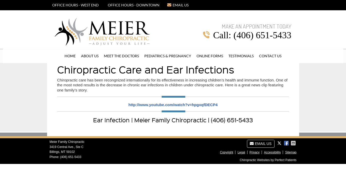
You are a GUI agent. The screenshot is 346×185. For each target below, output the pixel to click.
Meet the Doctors (121, 56)
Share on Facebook (287, 143)
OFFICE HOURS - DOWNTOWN (133, 5)
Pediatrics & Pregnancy (167, 56)
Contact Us (270, 56)
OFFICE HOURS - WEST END (75, 5)
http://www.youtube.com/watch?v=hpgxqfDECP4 (173, 105)
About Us (90, 56)
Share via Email (294, 143)
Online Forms (210, 56)
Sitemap (290, 152)
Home (70, 56)
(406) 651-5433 (70, 157)
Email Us (178, 5)
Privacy (255, 152)
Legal (241, 152)
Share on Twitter (280, 143)
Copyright (226, 152)
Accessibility (272, 152)
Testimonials (241, 56)
